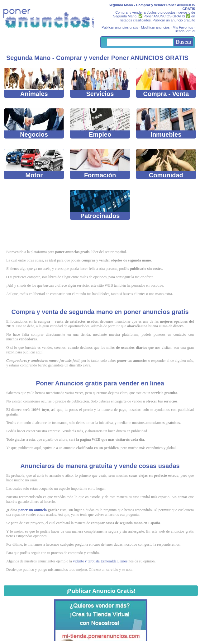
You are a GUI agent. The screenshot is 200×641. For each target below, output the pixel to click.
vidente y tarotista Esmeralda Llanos (100, 561)
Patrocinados (100, 204)
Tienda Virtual (184, 31)
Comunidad (166, 164)
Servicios (100, 82)
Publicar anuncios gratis (120, 27)
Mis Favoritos (183, 27)
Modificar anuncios (155, 27)
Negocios (34, 123)
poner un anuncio (32, 510)
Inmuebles (166, 123)
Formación (100, 164)
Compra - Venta (166, 82)
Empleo (100, 123)
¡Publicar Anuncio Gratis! (101, 590)
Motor (34, 164)
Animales (34, 82)
